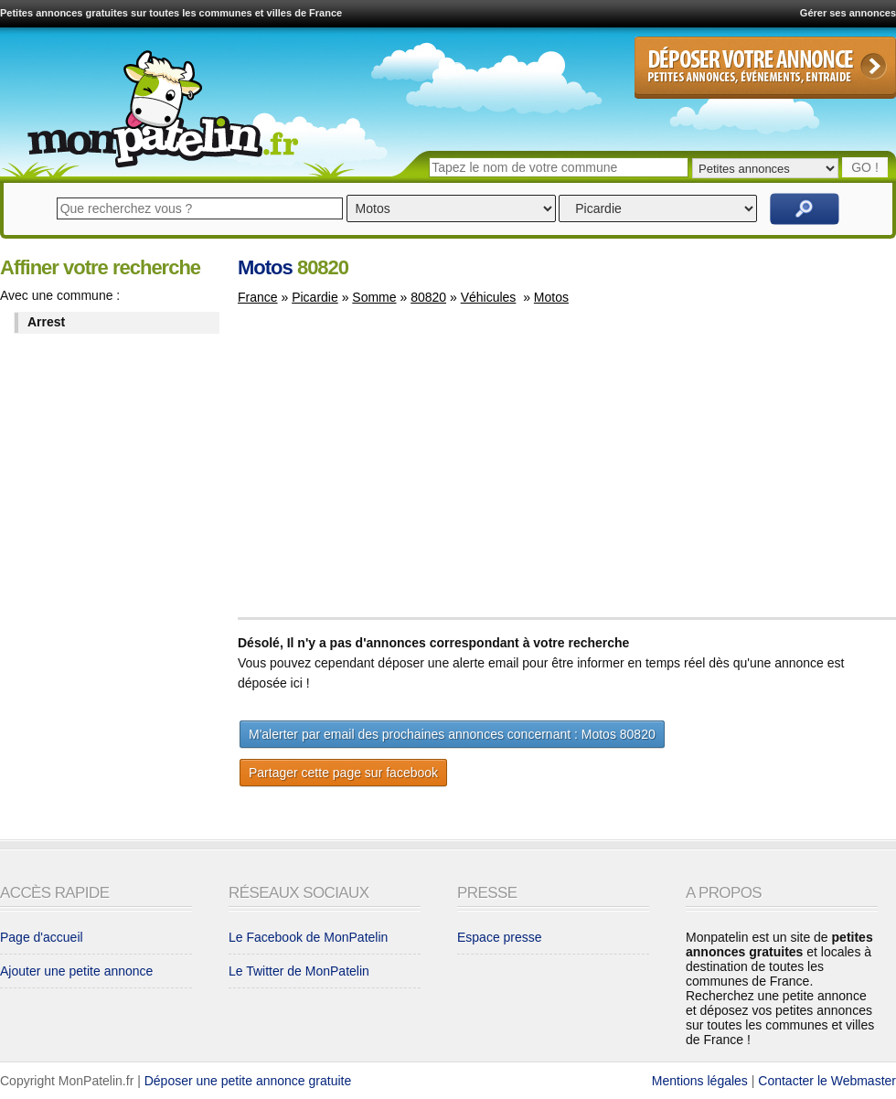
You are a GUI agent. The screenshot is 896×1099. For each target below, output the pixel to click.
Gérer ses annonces (848, 12)
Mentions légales (700, 1080)
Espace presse (499, 937)
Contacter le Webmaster (827, 1080)
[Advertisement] (391, 470)
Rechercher (804, 209)
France (258, 297)
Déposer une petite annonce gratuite (248, 1080)
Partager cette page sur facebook (343, 772)
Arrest (46, 322)
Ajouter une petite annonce (76, 971)
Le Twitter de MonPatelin (299, 971)
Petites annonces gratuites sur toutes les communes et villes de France (171, 12)
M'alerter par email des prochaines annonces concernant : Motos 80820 (452, 734)
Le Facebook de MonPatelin (308, 937)
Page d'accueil (41, 937)
